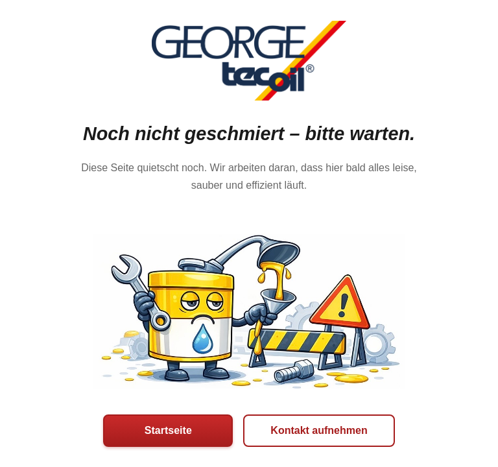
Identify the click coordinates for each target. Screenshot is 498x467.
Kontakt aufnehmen (318, 430)
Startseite (168, 430)
